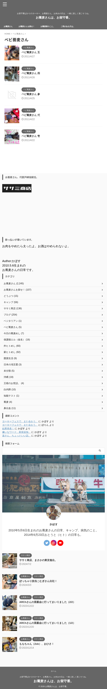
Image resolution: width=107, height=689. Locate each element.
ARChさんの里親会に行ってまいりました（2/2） (49, 602)
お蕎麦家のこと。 (53, 26)
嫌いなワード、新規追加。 (16, 432)
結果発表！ (8, 428)
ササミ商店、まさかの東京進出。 (39, 560)
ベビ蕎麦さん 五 (31, 52)
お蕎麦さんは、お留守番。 (53, 17)
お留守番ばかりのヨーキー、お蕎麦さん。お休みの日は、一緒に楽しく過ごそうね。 (53, 677)
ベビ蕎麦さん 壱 (31, 136)
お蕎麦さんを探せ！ (29, 26)
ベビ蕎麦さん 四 (31, 73)
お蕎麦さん (9, 26)
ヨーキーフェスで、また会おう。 (20, 421)
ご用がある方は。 (75, 26)
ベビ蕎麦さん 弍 (31, 115)
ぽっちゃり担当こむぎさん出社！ (39, 581)
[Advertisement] (52, 214)
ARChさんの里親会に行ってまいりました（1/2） (49, 622)
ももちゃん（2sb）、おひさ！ (37, 643)
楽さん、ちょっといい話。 (16, 435)
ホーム (53, 671)
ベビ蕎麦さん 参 (31, 94)
